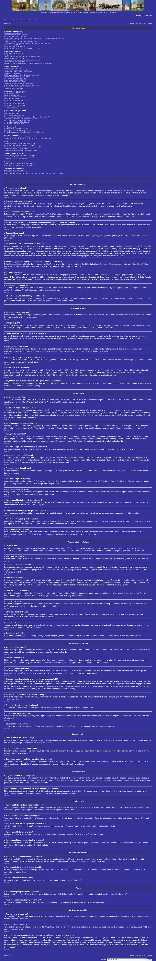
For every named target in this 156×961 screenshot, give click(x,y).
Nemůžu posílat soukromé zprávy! (16, 128)
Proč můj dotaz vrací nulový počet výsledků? (20, 145)
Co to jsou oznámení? (12, 102)
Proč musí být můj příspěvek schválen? (18, 87)
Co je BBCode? (9, 93)
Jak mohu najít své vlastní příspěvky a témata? (21, 150)
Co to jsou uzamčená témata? (15, 105)
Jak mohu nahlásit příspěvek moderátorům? (19, 83)
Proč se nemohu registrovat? (14, 46)
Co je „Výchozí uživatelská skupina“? (17, 122)
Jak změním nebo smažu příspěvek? (17, 70)
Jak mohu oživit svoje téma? (14, 88)
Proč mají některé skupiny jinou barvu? (18, 120)
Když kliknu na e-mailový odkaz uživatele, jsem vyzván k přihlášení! (28, 63)
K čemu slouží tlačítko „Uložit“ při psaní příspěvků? (22, 85)
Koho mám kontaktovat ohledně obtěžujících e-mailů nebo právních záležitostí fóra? (33, 173)
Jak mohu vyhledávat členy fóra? (16, 148)
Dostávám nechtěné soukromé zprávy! (18, 130)
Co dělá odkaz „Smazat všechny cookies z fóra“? (21, 48)
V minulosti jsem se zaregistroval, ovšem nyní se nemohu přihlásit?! (28, 43)
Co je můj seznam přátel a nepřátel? (17, 137)
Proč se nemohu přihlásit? (13, 33)
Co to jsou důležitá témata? (14, 103)
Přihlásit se (112, 12)
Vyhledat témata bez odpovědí (13, 20)
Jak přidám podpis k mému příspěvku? (18, 71)
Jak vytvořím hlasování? (12, 73)
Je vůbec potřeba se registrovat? (16, 35)
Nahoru (6, 197)
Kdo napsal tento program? (14, 170)
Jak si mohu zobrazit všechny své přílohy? (19, 165)
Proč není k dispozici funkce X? (15, 172)
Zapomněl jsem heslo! (12, 40)
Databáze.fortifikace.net (57, 12)
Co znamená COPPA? (12, 45)
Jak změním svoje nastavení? (14, 53)
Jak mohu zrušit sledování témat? (16, 158)
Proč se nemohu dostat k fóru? (15, 78)
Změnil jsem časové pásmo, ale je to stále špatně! (22, 56)
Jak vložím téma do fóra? (13, 68)
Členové (86, 12)
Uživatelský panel (101, 12)
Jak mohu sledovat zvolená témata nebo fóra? (20, 157)
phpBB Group (83, 916)
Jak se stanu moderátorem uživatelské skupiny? (21, 118)
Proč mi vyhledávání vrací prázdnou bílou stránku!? (22, 147)
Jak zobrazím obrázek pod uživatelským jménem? (22, 60)
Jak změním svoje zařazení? (14, 61)
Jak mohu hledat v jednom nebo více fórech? (20, 143)
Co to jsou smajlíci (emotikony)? (15, 97)
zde (26, 919)
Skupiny (92, 12)
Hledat (80, 12)
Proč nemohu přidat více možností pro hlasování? (21, 75)
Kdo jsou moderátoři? (11, 113)
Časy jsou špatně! (10, 55)
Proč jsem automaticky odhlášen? (16, 36)
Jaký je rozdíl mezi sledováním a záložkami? (20, 155)
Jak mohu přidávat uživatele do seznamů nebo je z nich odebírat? (27, 138)
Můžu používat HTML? (12, 95)
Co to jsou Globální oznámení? (15, 100)
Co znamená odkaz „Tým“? (14, 124)
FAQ (75, 12)
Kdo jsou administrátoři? (12, 112)
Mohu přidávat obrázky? (12, 98)
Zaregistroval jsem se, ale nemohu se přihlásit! (20, 41)
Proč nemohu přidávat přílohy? (15, 80)
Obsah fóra (69, 12)
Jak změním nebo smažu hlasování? (17, 77)
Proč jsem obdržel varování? (14, 82)
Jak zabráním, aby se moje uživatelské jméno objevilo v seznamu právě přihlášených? (34, 38)
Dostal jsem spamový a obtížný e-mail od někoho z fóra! (24, 132)
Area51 (139, 927)
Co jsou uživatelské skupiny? (14, 115)
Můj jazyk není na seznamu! (14, 58)
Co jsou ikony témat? (11, 107)
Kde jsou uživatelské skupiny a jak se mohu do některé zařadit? (26, 117)
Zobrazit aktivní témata (31, 20)
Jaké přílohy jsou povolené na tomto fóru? (19, 163)
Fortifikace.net (44, 12)
